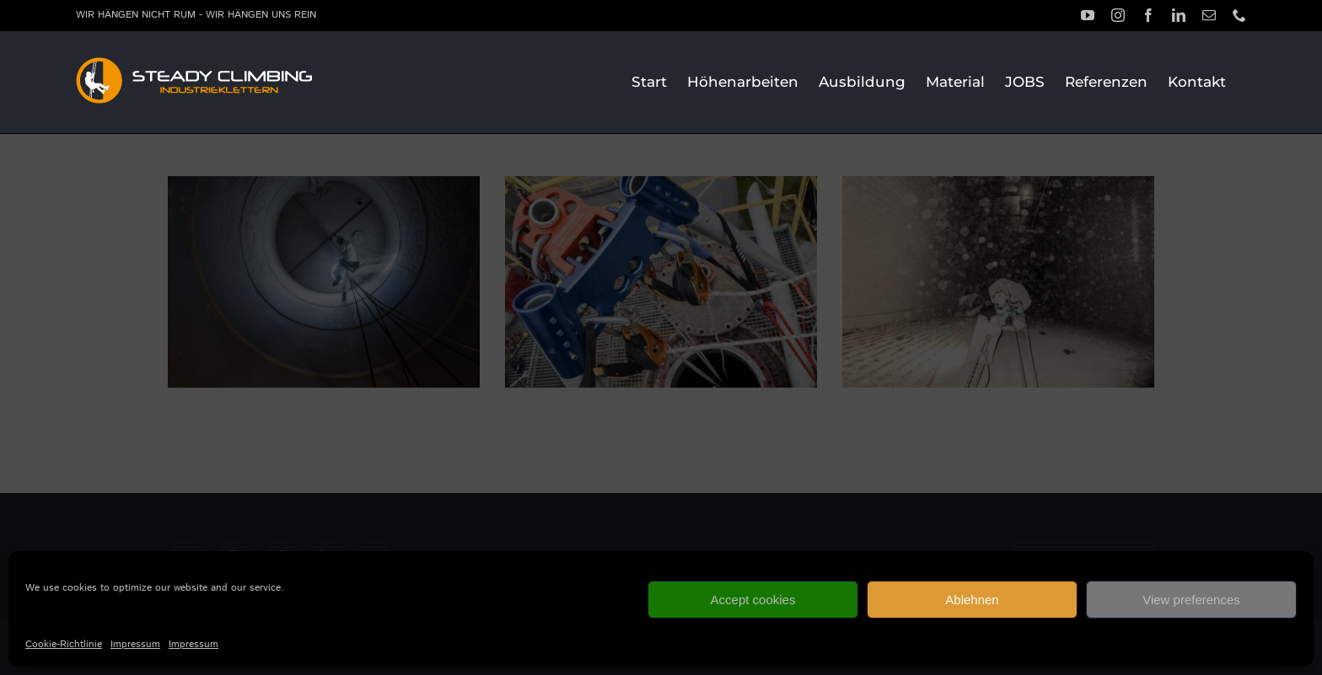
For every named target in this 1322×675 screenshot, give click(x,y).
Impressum (135, 644)
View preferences (1191, 599)
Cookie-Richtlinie (63, 644)
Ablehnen (971, 599)
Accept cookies (753, 599)
